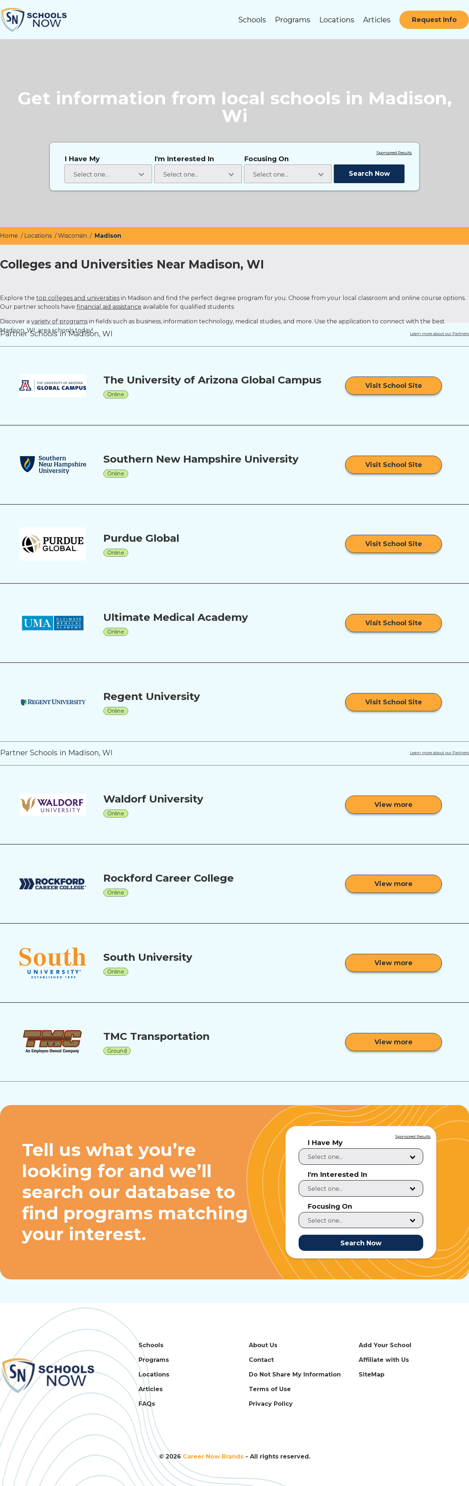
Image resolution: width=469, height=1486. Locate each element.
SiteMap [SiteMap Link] (371, 1374)
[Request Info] (434, 20)
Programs (292, 19)
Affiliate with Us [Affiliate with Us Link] (384, 1359)
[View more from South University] (393, 963)
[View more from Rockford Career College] (393, 884)
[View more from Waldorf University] (393, 805)
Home (9, 235)
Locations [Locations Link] (154, 1374)
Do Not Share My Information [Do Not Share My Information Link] (295, 1374)
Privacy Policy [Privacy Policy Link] (271, 1403)
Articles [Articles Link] (151, 1389)
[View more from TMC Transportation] (393, 1042)
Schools (252, 19)
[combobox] (108, 174)
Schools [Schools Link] (151, 1345)
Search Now (369, 173)
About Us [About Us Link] (263, 1345)
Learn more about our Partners (439, 334)
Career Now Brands (213, 1456)
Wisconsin (73, 235)
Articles (377, 19)
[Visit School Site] (393, 386)
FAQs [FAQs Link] (147, 1403)
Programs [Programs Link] (154, 1359)
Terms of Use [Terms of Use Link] (270, 1389)
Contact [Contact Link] (261, 1359)
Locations (336, 19)
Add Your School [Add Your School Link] (385, 1345)
